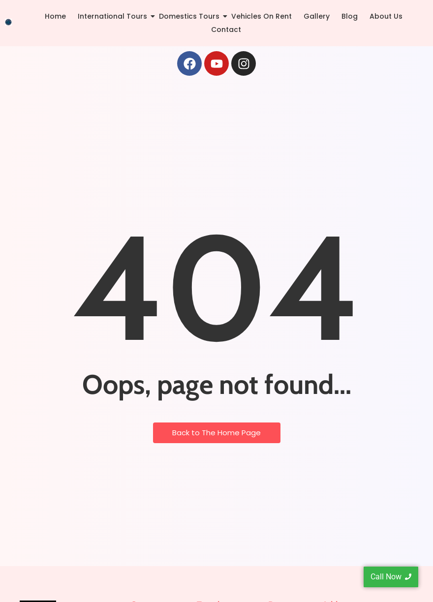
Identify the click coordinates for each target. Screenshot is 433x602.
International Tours (114, 16)
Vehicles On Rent (261, 16)
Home (55, 16)
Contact (226, 29)
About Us (386, 16)
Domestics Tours (191, 16)
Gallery (317, 16)
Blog (349, 16)
